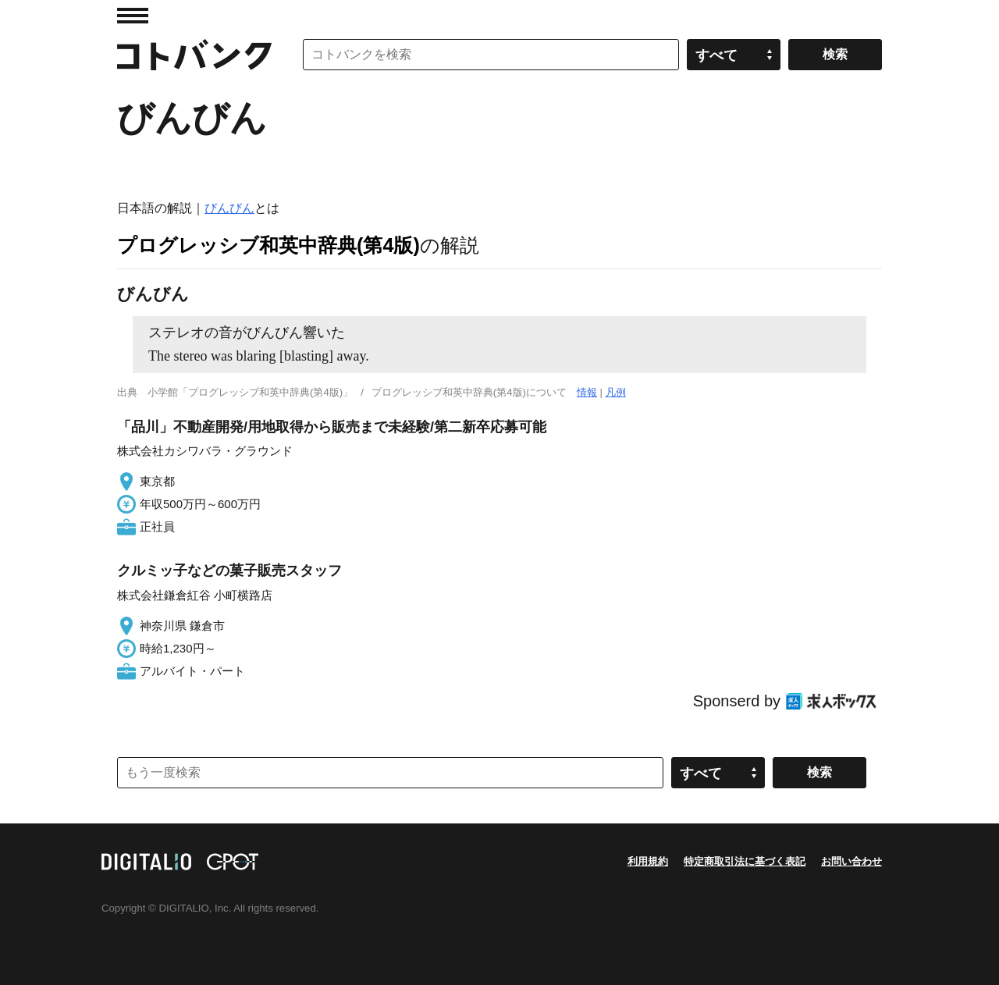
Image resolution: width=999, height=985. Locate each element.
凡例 (616, 392)
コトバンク (194, 54)
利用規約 (647, 861)
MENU (132, 15)
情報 (587, 392)
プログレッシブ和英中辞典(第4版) (268, 245)
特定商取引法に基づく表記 (744, 861)
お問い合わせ (851, 861)
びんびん (229, 208)
